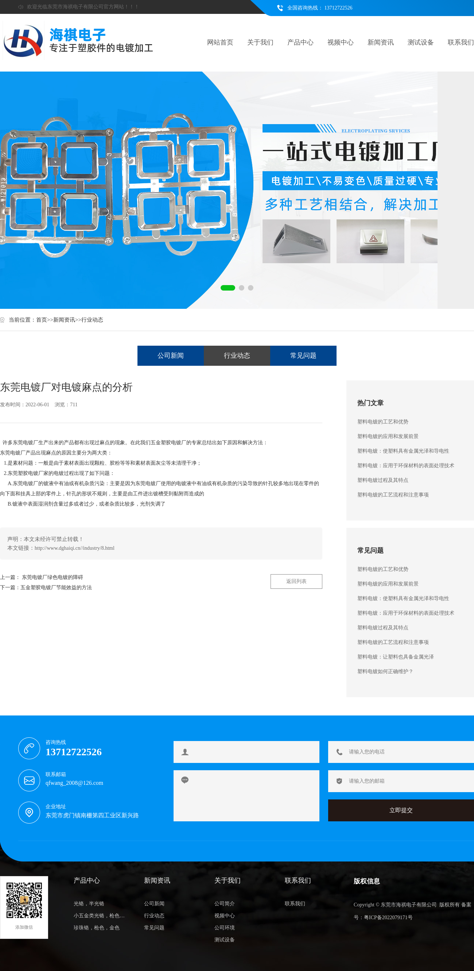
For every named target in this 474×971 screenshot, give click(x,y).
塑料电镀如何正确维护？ (385, 671)
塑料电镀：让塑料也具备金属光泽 (395, 657)
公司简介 (224, 903)
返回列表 (296, 581)
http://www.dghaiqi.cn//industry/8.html (74, 548)
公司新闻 (171, 355)
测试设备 (421, 42)
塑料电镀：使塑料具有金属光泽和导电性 (403, 451)
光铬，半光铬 (89, 903)
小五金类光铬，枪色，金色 (101, 915)
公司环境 (224, 927)
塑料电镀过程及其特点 (382, 480)
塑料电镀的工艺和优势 (382, 422)
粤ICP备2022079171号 (388, 917)
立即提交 (401, 810)
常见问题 (303, 355)
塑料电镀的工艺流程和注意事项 (393, 495)
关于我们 (260, 42)
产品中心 (300, 42)
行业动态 (92, 320)
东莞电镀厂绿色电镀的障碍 (52, 577)
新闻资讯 (381, 42)
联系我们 (461, 42)
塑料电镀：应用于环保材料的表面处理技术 (405, 465)
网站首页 (220, 42)
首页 (41, 320)
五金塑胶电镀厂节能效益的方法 (56, 587)
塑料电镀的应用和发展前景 (388, 436)
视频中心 (340, 42)
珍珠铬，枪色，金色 (97, 927)
